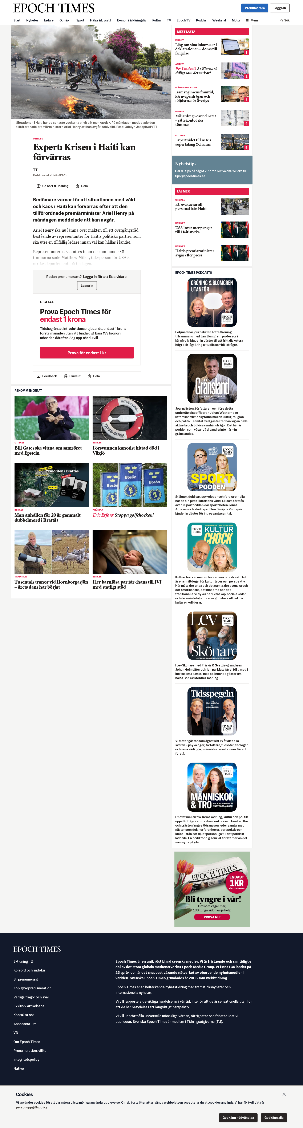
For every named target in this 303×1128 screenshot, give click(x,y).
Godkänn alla (273, 1117)
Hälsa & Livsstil (100, 20)
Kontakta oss (23, 1015)
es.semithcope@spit (190, 176)
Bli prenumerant (25, 979)
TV (169, 20)
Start (16, 20)
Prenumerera (255, 8)
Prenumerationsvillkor (30, 1050)
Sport (80, 20)
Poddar (201, 20)
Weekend (219, 20)
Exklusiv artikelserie (28, 1006)
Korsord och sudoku (29, 970)
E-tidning (23, 961)
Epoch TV (183, 20)
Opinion (65, 20)
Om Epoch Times (26, 1042)
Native (18, 1068)
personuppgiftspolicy (32, 1107)
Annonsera (24, 1024)
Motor (236, 20)
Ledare (49, 20)
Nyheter (32, 20)
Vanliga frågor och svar (31, 997)
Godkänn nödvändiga (238, 1117)
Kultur (156, 20)
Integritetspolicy (26, 1059)
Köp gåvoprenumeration (32, 988)
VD (15, 1033)
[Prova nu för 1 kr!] (212, 889)
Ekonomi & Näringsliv (131, 20)
